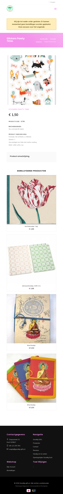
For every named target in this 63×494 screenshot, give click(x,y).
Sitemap (18, 486)
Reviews (36, 450)
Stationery (39, 41)
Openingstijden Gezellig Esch (42, 457)
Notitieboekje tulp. (31, 226)
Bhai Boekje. (31, 345)
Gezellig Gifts (44, 38)
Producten (53, 38)
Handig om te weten (40, 454)
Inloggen (51, 2)
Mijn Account (11, 467)
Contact (35, 447)
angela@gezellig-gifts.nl (17, 449)
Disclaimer (44, 486)
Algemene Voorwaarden (30, 486)
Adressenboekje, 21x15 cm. (31, 286)
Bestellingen (11, 470)
